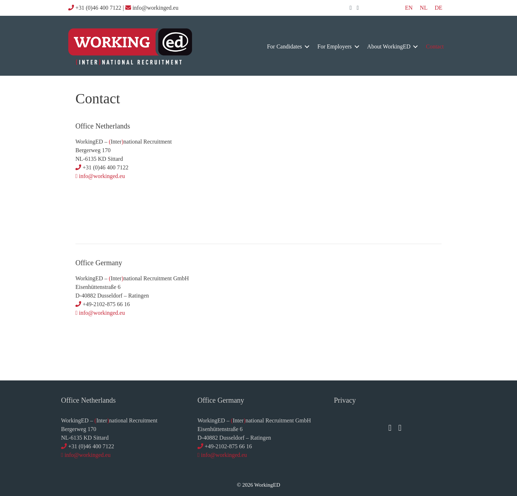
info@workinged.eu (102, 176)
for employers (334, 46)
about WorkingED (389, 46)
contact (435, 46)
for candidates (284, 46)
